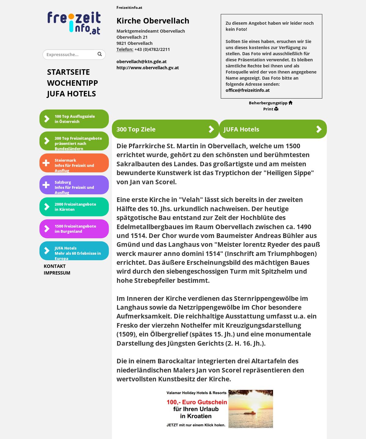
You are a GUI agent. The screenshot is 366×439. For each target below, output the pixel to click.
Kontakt (55, 266)
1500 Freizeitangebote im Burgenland (69, 229)
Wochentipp (72, 83)
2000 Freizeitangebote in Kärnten (69, 207)
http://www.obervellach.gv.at (147, 67)
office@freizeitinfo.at (248, 90)
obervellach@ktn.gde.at (141, 61)
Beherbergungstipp (270, 103)
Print (270, 109)
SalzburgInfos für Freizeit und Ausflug (68, 187)
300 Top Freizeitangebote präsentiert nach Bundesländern (72, 143)
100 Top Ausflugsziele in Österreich (69, 119)
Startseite (68, 72)
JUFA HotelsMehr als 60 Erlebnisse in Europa (72, 253)
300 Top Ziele (165, 129)
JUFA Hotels (71, 93)
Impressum (57, 273)
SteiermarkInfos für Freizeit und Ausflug (68, 165)
